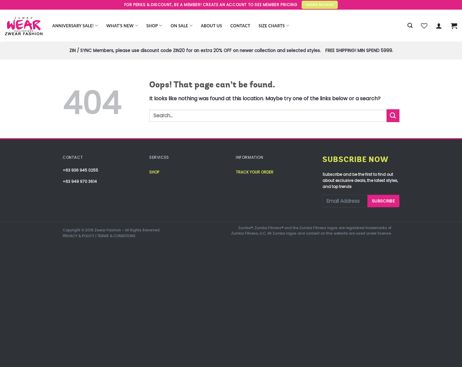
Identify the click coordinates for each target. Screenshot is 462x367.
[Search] (410, 25)
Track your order (254, 172)
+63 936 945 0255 (80, 170)
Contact (240, 25)
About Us (211, 25)
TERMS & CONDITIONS (116, 235)
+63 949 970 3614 (80, 181)
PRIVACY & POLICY (78, 235)
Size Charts (274, 25)
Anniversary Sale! (75, 25)
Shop (154, 25)
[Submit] (393, 115)
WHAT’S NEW (122, 25)
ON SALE (182, 25)
